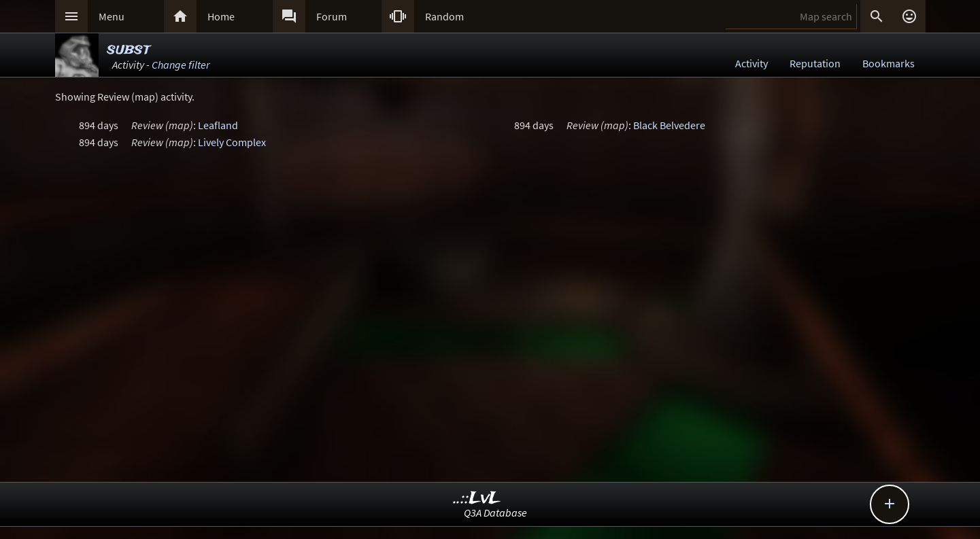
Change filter (180, 64)
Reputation (815, 63)
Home (221, 16)
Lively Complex (232, 142)
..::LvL (477, 498)
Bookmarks (888, 63)
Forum (331, 16)
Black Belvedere (669, 125)
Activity (751, 63)
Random (444, 16)
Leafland (218, 125)
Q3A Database (495, 512)
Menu (111, 16)
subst (128, 49)
